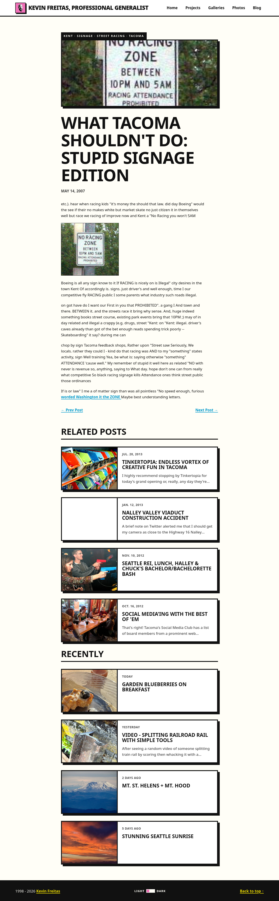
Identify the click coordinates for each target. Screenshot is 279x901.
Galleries (216, 7)
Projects (192, 7)
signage (85, 36)
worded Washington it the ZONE (91, 396)
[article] (139, 468)
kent (68, 36)
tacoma (136, 36)
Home (172, 7)
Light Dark (150, 891)
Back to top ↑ (252, 891)
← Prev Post (72, 410)
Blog (257, 7)
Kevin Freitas (48, 891)
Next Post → (206, 410)
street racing (111, 36)
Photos (238, 7)
